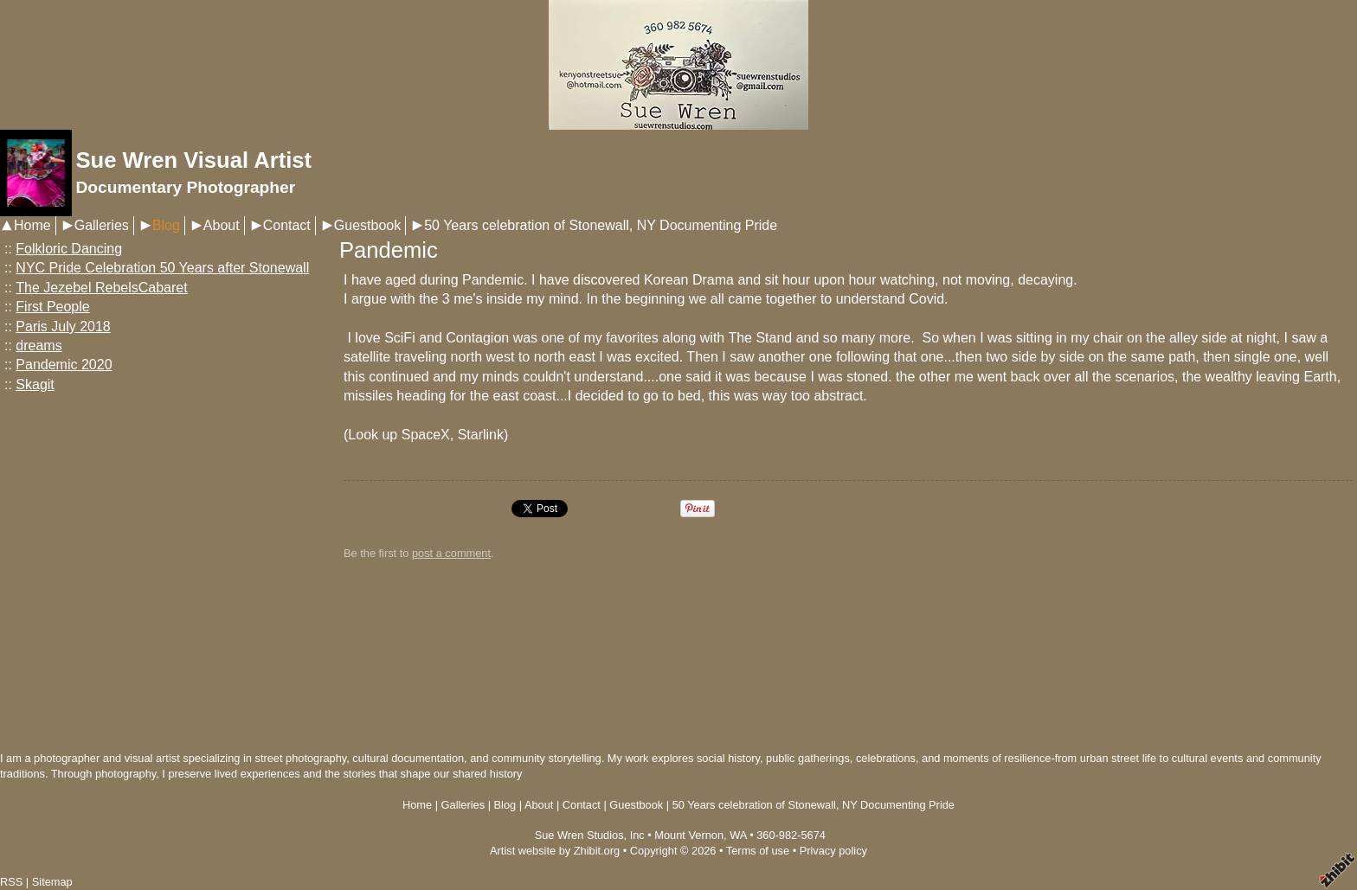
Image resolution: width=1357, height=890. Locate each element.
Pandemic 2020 (64, 364)
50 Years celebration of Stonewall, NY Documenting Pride (600, 225)
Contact (287, 225)
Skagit (35, 384)
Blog (166, 225)
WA (738, 835)
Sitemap (52, 881)
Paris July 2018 (63, 326)
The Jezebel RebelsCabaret (101, 287)
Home (32, 225)
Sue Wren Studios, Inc (590, 835)
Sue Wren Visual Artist (193, 160)
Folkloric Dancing (69, 248)
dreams (38, 345)
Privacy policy (833, 850)
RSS (11, 881)
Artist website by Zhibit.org (555, 850)
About (221, 225)
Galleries (101, 225)
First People (52, 306)
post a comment (451, 553)
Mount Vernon (689, 835)
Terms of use (757, 850)
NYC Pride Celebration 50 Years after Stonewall (162, 267)
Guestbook (367, 225)
